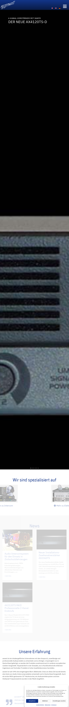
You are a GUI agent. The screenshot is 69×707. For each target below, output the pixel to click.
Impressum (53, 705)
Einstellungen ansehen (59, 702)
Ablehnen (45, 702)
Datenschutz (47, 705)
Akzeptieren (32, 702)
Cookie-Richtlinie (40, 705)
